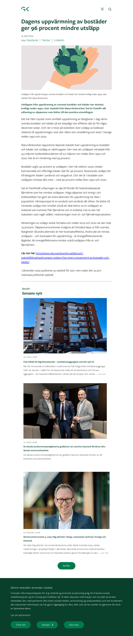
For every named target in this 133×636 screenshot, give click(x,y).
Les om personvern (21, 615)
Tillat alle (21, 624)
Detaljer (46, 624)
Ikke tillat (74, 624)
